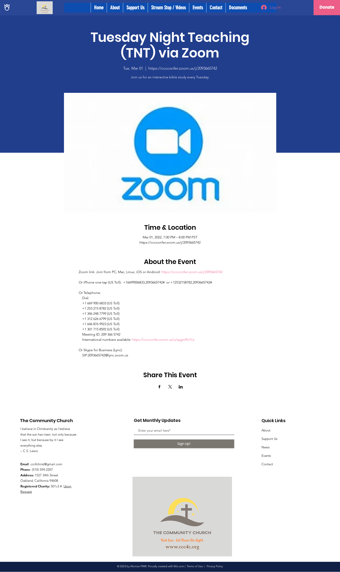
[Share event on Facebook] (159, 386)
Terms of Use (195, 566)
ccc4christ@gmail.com (46, 464)
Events (266, 456)
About (266, 430)
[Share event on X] (170, 386)
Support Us (269, 439)
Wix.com (178, 566)
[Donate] (327, 7)
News (266, 447)
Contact (267, 464)
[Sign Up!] (184, 443)
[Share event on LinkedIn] (181, 386)
